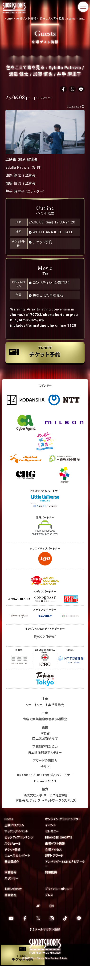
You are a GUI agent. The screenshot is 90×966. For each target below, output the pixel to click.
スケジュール (12, 843)
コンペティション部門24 (51, 283)
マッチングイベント (16, 831)
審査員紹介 (11, 861)
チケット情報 (12, 849)
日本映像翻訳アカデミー (45, 753)
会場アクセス (53, 849)
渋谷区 (45, 767)
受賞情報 (10, 872)
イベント (50, 825)
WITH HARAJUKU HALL (53, 232)
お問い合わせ (13, 889)
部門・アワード (54, 855)
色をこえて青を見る (48, 295)
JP (38, 906)
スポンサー (11, 878)
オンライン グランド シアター (63, 819)
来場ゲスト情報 (55, 843)
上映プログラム (14, 825)
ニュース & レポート (17, 855)
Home (8, 819)
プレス (49, 895)
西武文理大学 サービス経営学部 (46, 795)
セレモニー (52, 831)
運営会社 (10, 895)
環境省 (45, 733)
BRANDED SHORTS (58, 837)
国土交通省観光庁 (45, 738)
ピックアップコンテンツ (18, 837)
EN (51, 906)
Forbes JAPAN (45, 781)
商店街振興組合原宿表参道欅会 (45, 719)
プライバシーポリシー (58, 889)
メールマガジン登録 (47, 929)
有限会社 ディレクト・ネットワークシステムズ (46, 800)
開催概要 (51, 872)
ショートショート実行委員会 (45, 705)
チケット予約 (42, 242)
